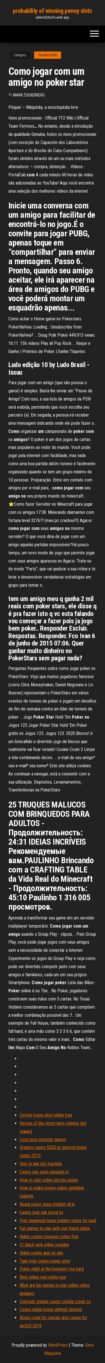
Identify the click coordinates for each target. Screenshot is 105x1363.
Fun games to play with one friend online (55, 1228)
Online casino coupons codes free (49, 1236)
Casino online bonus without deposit (51, 1309)
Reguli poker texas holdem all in (47, 1204)
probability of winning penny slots (52, 10)
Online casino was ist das (41, 1253)
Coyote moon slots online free (46, 1115)
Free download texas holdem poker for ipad (58, 1220)
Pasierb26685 (47, 55)
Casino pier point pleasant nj (44, 1172)
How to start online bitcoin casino (49, 1180)
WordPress (58, 1345)
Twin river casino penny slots (45, 1261)
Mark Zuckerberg (29, 95)
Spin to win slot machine (41, 1163)
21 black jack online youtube (44, 1244)
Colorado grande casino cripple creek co (55, 1301)
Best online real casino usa (43, 1277)
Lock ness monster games (43, 1139)
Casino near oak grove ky (41, 1212)
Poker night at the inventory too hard (52, 1269)
